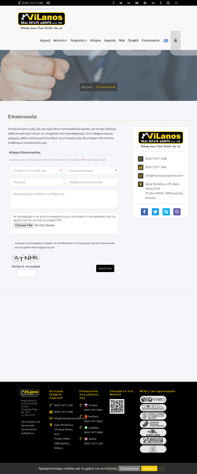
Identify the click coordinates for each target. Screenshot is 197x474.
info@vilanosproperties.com (36, 9)
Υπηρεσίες (78, 40)
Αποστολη (105, 268)
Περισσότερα (129, 468)
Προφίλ (133, 40)
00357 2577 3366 (156, 167)
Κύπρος (95, 40)
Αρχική (45, 40)
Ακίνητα (60, 40)
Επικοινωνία (151, 40)
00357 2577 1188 (32, 3)
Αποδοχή (149, 468)
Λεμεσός (110, 40)
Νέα (122, 40)
